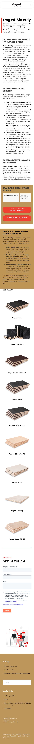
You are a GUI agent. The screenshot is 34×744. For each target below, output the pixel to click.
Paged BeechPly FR (17, 539)
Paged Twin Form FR (17, 373)
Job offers (7, 708)
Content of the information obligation (17, 673)
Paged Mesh (17, 399)
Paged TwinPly (17, 511)
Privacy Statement (10, 666)
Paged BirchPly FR (17, 454)
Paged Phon (17, 482)
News (6, 699)
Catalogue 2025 (9, 696)
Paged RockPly (17, 344)
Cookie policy (9, 670)
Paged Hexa (17, 318)
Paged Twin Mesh (17, 426)
